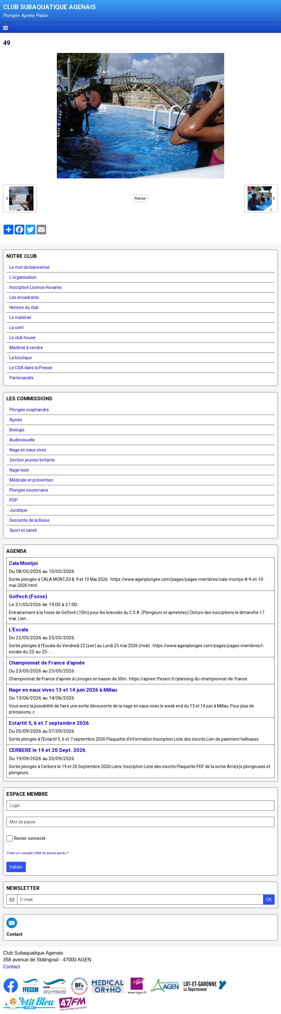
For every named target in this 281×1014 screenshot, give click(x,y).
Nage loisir (19, 470)
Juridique (18, 510)
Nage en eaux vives (27, 449)
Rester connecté (26, 838)
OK (269, 899)
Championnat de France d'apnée (47, 663)
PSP (13, 500)
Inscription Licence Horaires (35, 287)
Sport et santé (23, 530)
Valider (16, 867)
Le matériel (20, 317)
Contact (11, 966)
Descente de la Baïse (29, 520)
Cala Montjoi (23, 563)
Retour (140, 198)
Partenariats (21, 377)
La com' (16, 327)
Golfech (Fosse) (28, 596)
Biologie (17, 429)
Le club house (22, 337)
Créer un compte (19, 853)
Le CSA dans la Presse (30, 367)
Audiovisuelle (22, 439)
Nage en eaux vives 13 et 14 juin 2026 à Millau (63, 690)
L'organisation (22, 277)
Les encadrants (24, 297)
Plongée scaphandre (29, 409)
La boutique (20, 357)
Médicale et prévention (31, 480)
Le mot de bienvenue (29, 267)
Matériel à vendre (26, 347)
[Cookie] (13, 1001)
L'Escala (18, 629)
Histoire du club (24, 307)
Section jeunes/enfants (32, 460)
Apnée (15, 419)
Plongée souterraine (28, 490)
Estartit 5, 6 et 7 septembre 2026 (49, 723)
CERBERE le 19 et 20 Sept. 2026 (47, 750)
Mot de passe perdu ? (51, 853)
